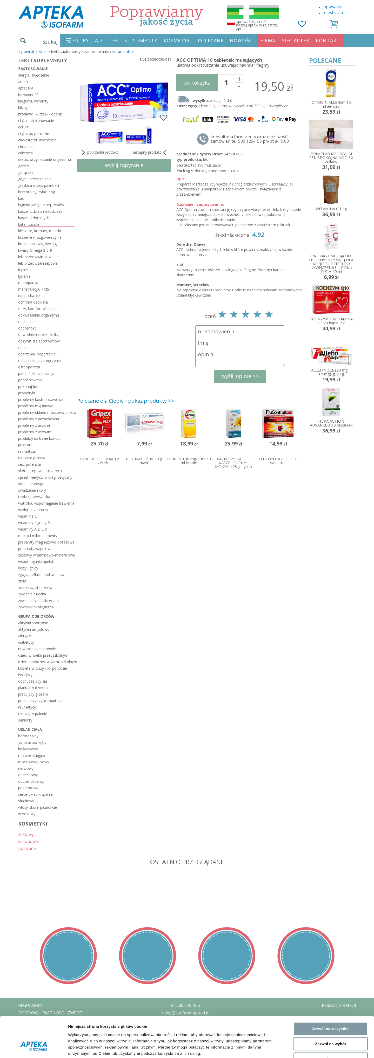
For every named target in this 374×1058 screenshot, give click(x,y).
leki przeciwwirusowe (36, 256)
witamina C (27, 516)
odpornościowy (31, 781)
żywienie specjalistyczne (38, 600)
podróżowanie (30, 379)
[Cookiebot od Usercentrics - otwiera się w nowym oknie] (33, 1048)
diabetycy (26, 642)
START (43, 51)
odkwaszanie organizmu (38, 315)
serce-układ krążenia (35, 794)
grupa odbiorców (36, 616)
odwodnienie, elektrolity (38, 334)
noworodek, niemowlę (37, 648)
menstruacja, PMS (33, 289)
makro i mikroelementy (37, 535)
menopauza (28, 282)
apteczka (25, 88)
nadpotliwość (29, 295)
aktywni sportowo (33, 622)
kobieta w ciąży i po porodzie (42, 668)
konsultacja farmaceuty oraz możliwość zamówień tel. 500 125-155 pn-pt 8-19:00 (250, 139)
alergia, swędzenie (33, 75)
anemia (24, 81)
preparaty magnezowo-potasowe (46, 542)
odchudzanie (28, 321)
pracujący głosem (33, 694)
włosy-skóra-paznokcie (37, 807)
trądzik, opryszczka (34, 496)
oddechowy (28, 774)
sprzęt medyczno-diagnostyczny (45, 477)
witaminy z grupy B (34, 522)
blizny (23, 107)
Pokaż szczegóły (277, 1048)
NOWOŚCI (242, 40)
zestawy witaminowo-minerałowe (46, 555)
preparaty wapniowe (35, 548)
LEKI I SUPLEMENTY (133, 40)
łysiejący (25, 674)
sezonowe (28, 841)
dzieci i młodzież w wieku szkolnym (46, 661)
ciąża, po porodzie (33, 133)
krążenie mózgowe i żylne (40, 237)
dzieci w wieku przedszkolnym (43, 655)
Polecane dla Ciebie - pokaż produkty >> (125, 400)
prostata (25, 444)
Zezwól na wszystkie (331, 994)
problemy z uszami (34, 425)
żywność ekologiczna (36, 606)
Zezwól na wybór (330, 1010)
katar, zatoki (123, 51)
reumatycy (27, 707)
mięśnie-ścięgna (31, 755)
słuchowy (26, 800)
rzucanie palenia (31, 457)
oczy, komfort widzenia (37, 308)
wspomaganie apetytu (37, 561)
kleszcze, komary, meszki (39, 230)
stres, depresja (30, 483)
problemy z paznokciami (38, 418)
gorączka (26, 172)
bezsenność (28, 94)
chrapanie (26, 146)
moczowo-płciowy (33, 761)
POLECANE (211, 40)
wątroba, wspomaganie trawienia (46, 503)
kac (21, 198)
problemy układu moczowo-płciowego (46, 412)
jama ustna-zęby (32, 742)
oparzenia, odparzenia (37, 354)
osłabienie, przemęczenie (39, 360)
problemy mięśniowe (35, 405)
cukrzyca (25, 152)
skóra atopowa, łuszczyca (40, 470)
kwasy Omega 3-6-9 (35, 250)
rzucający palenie (32, 713)
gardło (23, 165)
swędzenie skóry (32, 490)
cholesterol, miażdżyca (37, 140)
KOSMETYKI (178, 40)
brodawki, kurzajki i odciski (40, 114)
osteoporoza (29, 367)
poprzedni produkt (99, 152)
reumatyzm (27, 451)
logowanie (332, 6)
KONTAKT (328, 40)
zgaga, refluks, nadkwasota (41, 574)
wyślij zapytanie (124, 165)
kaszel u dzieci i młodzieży (40, 211)
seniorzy (25, 720)
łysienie (24, 276)
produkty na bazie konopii (39, 438)
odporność (27, 328)
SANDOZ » (233, 154)
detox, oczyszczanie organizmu (44, 159)
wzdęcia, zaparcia (33, 509)
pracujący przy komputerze (41, 700)
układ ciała (30, 729)
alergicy (24, 635)
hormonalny (28, 735)
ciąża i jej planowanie (36, 120)
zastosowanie (33, 68)
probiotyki (26, 392)
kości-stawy (28, 748)
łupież (23, 269)
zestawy (26, 834)
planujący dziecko (33, 687)
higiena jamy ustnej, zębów (41, 204)
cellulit (23, 127)
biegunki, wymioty (33, 101)
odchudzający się (32, 681)
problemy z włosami (35, 431)
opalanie (25, 347)
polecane (27, 848)
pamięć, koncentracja (36, 373)
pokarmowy (28, 787)
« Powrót (26, 51)
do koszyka (197, 82)
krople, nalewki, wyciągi (37, 243)
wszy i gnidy (28, 568)
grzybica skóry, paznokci (38, 185)
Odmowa (330, 1025)
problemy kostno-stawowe (40, 399)
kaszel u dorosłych (33, 217)
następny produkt (150, 152)
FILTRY (80, 40)
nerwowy (26, 768)
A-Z (99, 40)
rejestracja (332, 12)
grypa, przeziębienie (34, 178)
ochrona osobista (33, 302)
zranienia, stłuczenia (35, 587)
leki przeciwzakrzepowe (38, 263)
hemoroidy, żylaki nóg (36, 191)
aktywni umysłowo (34, 629)
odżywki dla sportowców (39, 341)
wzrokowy (26, 813)
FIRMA (267, 40)
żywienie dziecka (32, 594)
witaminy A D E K (32, 529)
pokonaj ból (28, 386)
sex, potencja (29, 464)
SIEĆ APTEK (295, 40)
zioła (22, 581)
